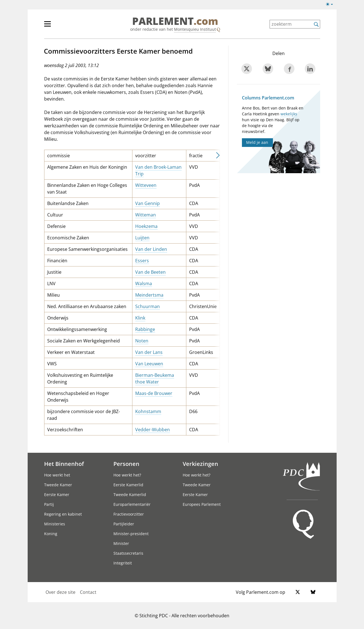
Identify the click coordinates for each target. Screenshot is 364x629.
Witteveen (145, 185)
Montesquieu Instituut (195, 29)
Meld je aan (257, 142)
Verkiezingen (200, 464)
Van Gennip (147, 203)
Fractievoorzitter (128, 514)
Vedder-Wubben (152, 430)
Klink (140, 318)
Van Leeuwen (149, 364)
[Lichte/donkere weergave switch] (331, 4)
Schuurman (147, 306)
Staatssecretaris (128, 553)
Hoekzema (146, 226)
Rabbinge (145, 329)
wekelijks (288, 113)
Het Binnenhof (64, 464)
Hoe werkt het (57, 475)
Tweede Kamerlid (129, 494)
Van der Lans (149, 352)
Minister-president (131, 533)
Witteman (145, 215)
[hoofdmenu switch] (47, 26)
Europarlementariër (132, 504)
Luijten (142, 238)
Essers (142, 261)
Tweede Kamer (58, 484)
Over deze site (60, 592)
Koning (50, 533)
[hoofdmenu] (65, 26)
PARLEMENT (175, 21)
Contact (88, 592)
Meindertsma (149, 295)
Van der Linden (151, 249)
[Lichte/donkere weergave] (331, 5)
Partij (49, 504)
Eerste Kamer (56, 494)
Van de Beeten (150, 272)
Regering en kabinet (63, 514)
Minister (121, 543)
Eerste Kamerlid (128, 484)
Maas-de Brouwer (153, 393)
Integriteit (122, 563)
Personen (126, 464)
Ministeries (54, 523)
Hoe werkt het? (127, 475)
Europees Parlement (202, 504)
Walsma (143, 283)
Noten (141, 341)
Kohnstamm (148, 411)
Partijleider (123, 523)
